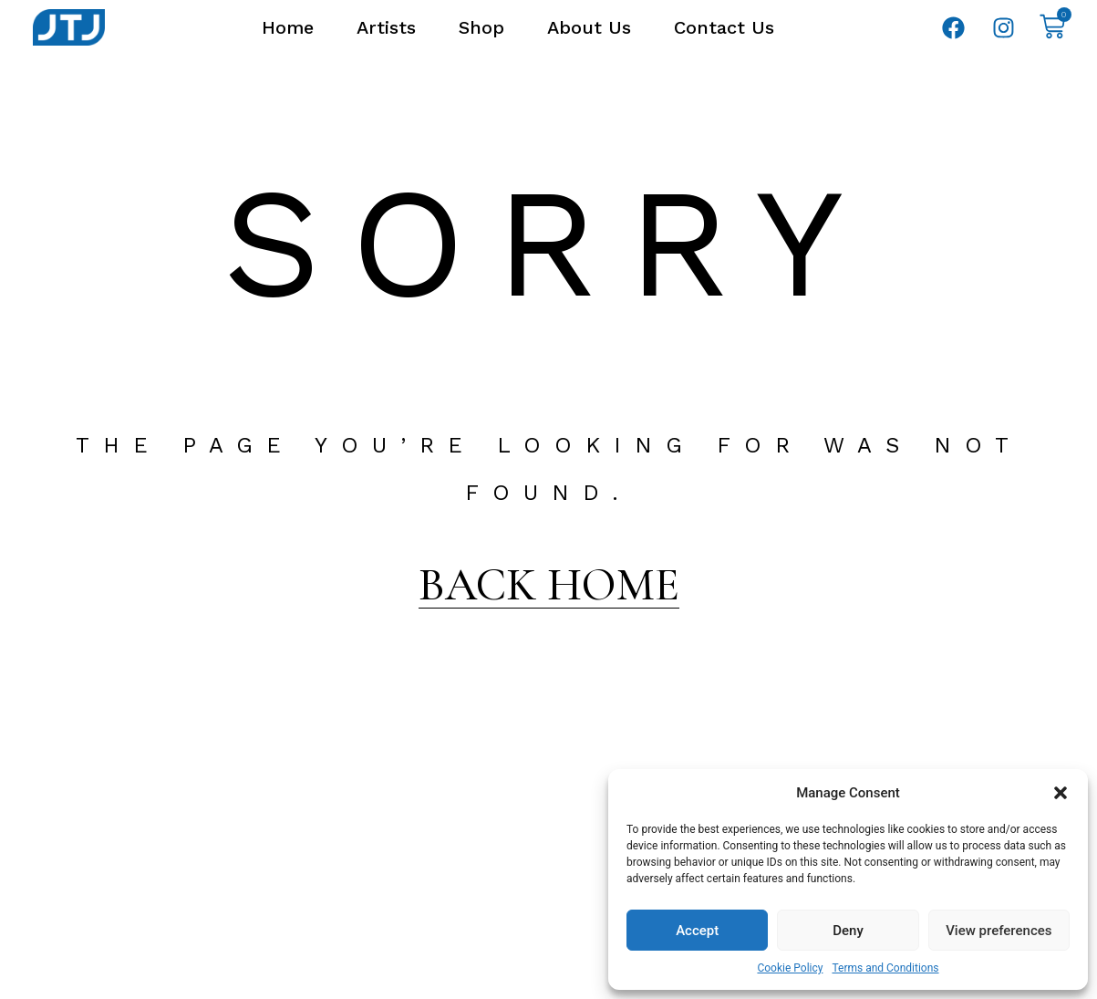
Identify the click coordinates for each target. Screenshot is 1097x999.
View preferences (998, 930)
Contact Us (724, 27)
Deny (848, 930)
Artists (386, 27)
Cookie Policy (790, 968)
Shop (481, 27)
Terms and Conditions (885, 968)
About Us (589, 27)
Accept (697, 930)
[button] (1060, 793)
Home (288, 27)
